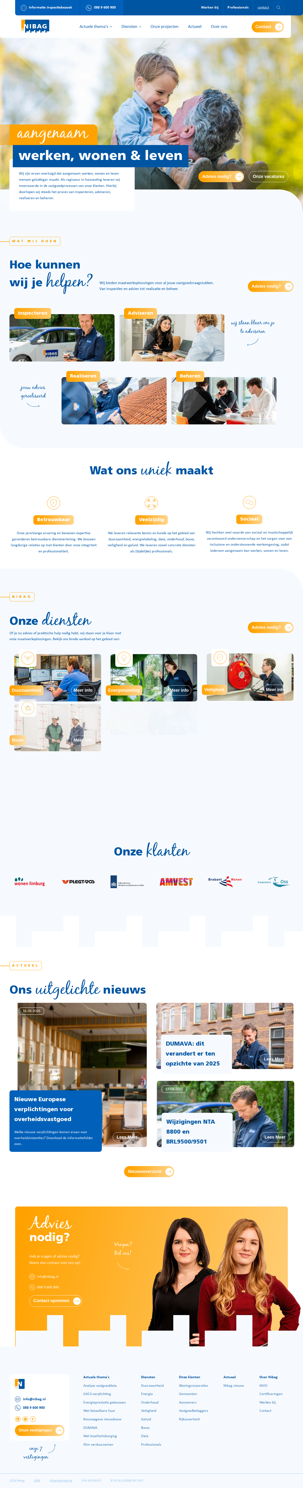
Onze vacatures (268, 176)
